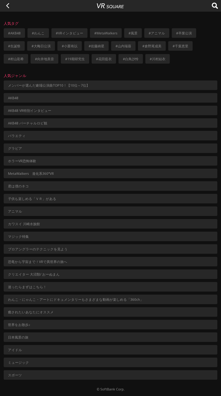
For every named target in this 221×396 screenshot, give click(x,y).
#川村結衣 (157, 59)
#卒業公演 (184, 33)
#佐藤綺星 (96, 46)
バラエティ (17, 135)
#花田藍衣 (104, 59)
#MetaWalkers (105, 33)
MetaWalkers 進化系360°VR (31, 173)
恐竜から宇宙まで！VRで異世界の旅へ (37, 261)
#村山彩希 (16, 59)
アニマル (15, 211)
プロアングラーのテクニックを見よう (38, 249)
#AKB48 (14, 33)
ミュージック (18, 362)
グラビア (15, 148)
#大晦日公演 (41, 46)
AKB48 (13, 98)
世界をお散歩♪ (19, 324)
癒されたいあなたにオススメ (31, 312)
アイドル (15, 349)
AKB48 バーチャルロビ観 (27, 123)
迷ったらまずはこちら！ (27, 286)
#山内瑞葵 (123, 46)
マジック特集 (18, 236)
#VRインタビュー (69, 33)
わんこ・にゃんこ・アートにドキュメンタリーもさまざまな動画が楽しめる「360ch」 (75, 299)
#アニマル (157, 33)
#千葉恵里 (180, 46)
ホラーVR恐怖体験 (22, 161)
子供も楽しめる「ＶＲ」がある (32, 198)
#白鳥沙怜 (131, 59)
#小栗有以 (70, 46)
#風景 (133, 33)
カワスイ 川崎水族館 (24, 224)
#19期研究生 (75, 59)
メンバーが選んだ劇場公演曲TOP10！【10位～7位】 (49, 85)
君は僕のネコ (18, 186)
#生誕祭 (14, 46)
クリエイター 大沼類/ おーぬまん (34, 274)
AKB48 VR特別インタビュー (29, 110)
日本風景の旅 (18, 337)
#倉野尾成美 (151, 46)
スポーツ (15, 375)
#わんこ (38, 33)
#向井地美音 (44, 59)
